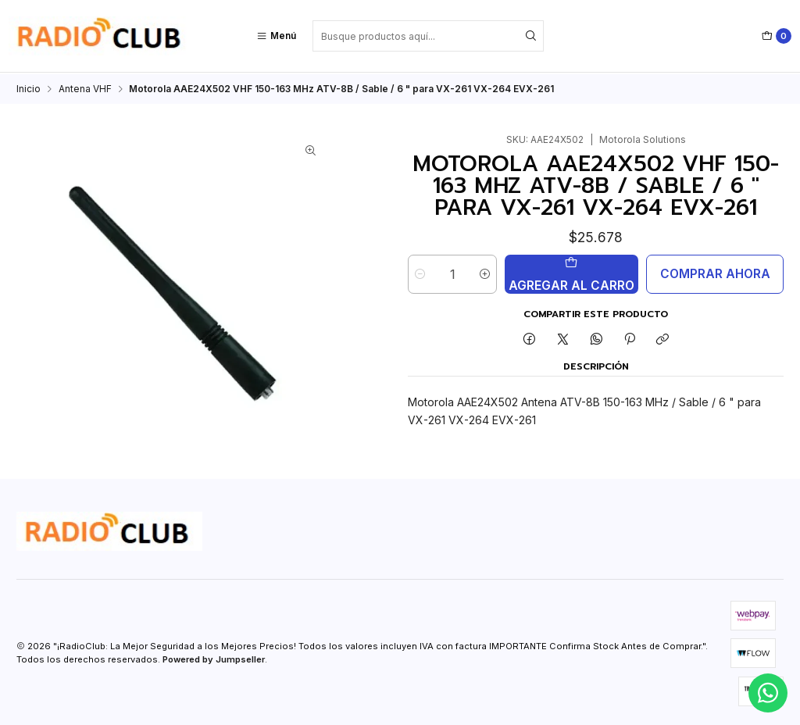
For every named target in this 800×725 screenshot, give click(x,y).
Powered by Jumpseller (213, 657)
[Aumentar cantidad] (484, 272)
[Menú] (276, 35)
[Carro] (776, 36)
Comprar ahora (715, 272)
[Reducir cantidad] (420, 272)
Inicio (28, 87)
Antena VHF (85, 87)
